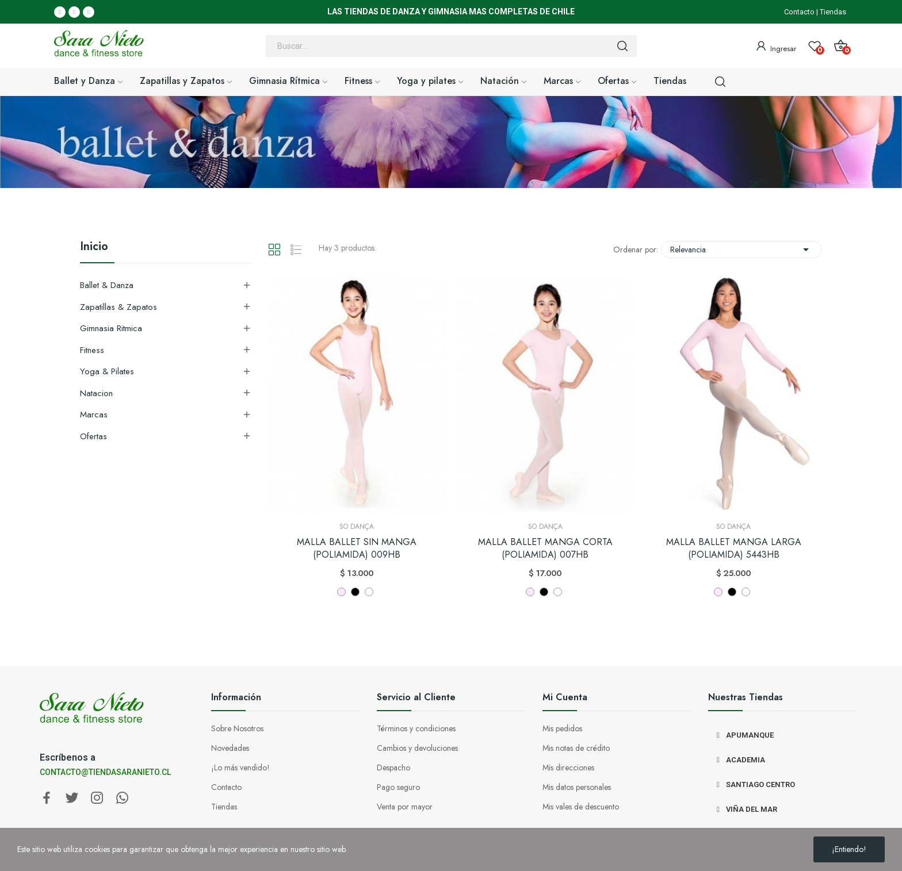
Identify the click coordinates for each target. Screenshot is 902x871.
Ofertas (93, 436)
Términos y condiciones (416, 728)
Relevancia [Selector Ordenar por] (741, 249)
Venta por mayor (405, 806)
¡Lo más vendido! (240, 767)
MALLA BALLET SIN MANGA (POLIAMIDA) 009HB (356, 548)
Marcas (94, 414)
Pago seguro (398, 787)
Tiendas (833, 11)
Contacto (799, 11)
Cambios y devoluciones (417, 748)
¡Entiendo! (849, 849)
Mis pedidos (562, 728)
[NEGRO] (355, 592)
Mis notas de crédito (576, 748)
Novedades (230, 748)
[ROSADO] (341, 592)
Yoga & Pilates (107, 371)
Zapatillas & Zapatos (118, 307)
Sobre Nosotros (237, 728)
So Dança (356, 526)
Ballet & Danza (106, 285)
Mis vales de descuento (580, 806)
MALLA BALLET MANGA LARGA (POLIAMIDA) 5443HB (733, 548)
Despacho (393, 767)
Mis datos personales (576, 787)
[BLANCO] (369, 592)
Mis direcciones (568, 767)
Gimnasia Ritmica (111, 328)
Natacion (96, 393)
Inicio (94, 248)
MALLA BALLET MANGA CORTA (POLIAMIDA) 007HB (545, 548)
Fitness (92, 350)
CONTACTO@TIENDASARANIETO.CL (105, 772)
